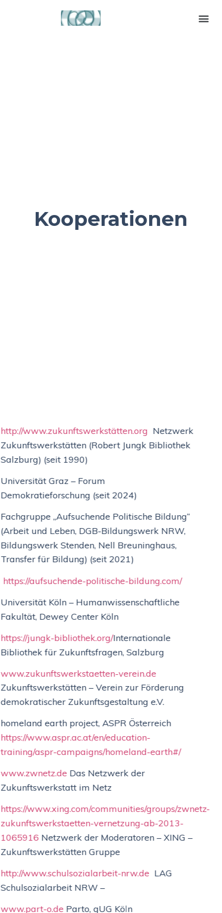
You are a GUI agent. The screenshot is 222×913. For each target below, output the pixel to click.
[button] (204, 18)
